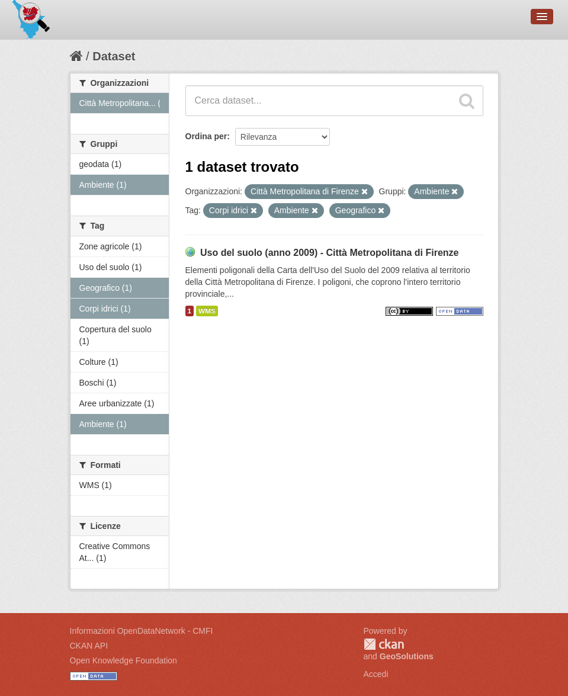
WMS (207, 311)
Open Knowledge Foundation (123, 660)
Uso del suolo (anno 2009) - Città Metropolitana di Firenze (329, 253)
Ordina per (206, 136)
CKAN (384, 644)
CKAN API (89, 645)
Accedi (376, 674)
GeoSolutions (407, 656)
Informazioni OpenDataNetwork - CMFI (141, 631)
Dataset (113, 56)
